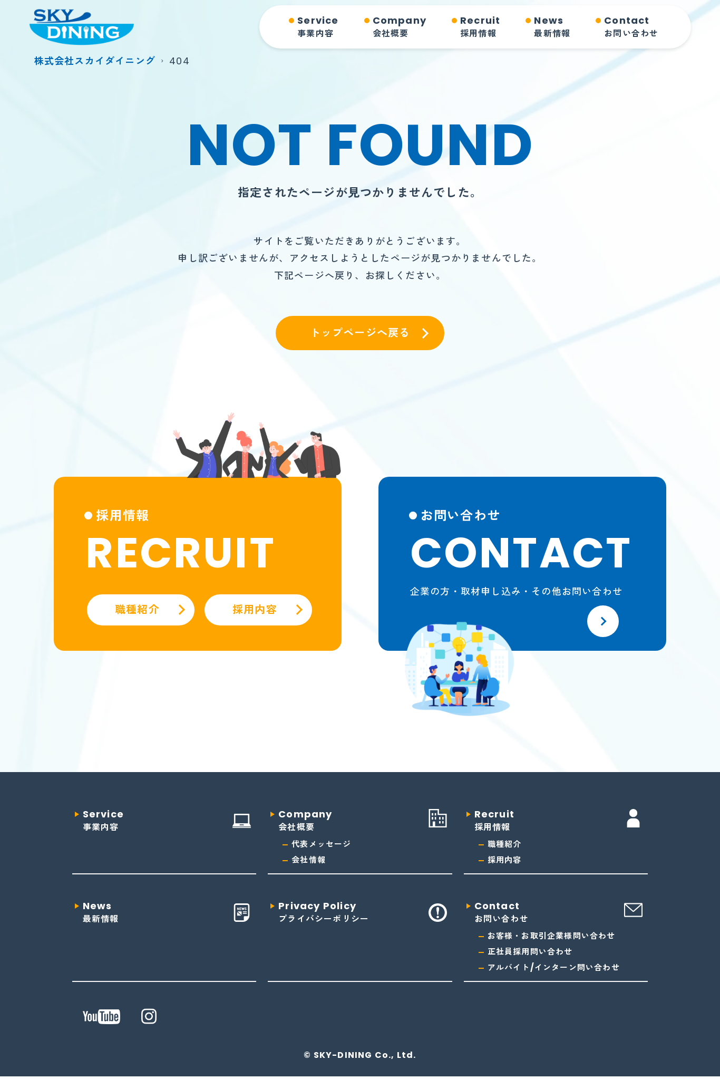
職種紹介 (505, 844)
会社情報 (308, 859)
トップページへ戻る (360, 332)
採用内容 (505, 859)
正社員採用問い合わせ (530, 951)
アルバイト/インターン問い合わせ (554, 967)
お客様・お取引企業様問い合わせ (552, 935)
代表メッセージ (321, 844)
